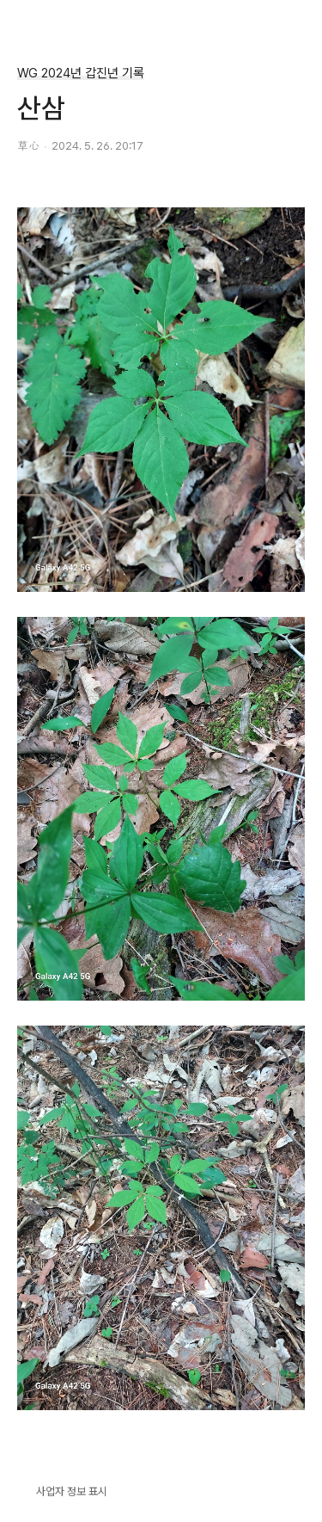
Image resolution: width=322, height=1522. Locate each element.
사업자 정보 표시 (62, 1490)
